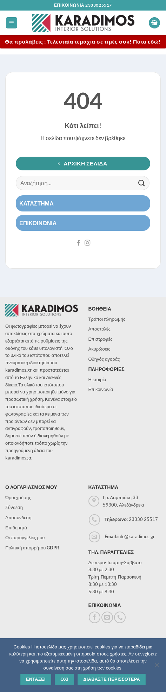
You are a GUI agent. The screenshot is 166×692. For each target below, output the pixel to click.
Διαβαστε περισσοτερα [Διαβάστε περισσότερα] (111, 679)
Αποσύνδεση (18, 517)
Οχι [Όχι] (64, 679)
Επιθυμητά (16, 527)
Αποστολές (99, 329)
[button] (11, 23)
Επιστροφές (100, 339)
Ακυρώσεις (99, 349)
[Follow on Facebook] (78, 243)
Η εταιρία (97, 379)
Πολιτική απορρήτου (32, 547)
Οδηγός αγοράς (104, 359)
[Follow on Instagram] (87, 243)
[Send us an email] (107, 617)
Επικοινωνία (100, 389)
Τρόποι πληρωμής (107, 319)
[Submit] (142, 183)
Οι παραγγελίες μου (25, 537)
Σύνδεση (14, 507)
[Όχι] (156, 667)
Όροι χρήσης (18, 497)
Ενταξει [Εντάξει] (36, 679)
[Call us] (120, 617)
